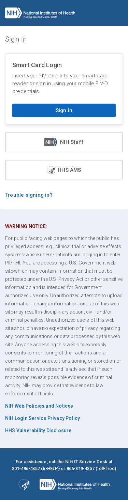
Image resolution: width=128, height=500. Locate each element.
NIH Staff (64, 142)
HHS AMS (64, 170)
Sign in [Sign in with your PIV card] (64, 110)
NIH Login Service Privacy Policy (42, 418)
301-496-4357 (26, 468)
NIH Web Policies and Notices (39, 406)
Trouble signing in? (29, 195)
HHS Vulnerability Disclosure (38, 430)
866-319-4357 (81, 468)
